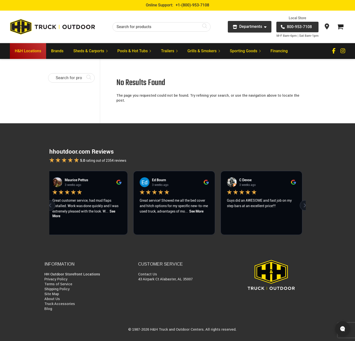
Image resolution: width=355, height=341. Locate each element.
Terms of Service (58, 284)
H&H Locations (28, 51)
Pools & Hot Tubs (134, 51)
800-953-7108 (296, 26)
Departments (249, 26)
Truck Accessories (59, 304)
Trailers (169, 51)
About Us (52, 299)
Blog (48, 309)
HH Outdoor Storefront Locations (72, 274)
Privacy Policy (55, 279)
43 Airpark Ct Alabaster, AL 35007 (165, 279)
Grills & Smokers (203, 51)
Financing (279, 51)
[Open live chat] (342, 328)
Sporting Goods (245, 51)
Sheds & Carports (90, 51)
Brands (57, 51)
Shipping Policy (57, 289)
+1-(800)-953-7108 (192, 5)
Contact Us (147, 274)
